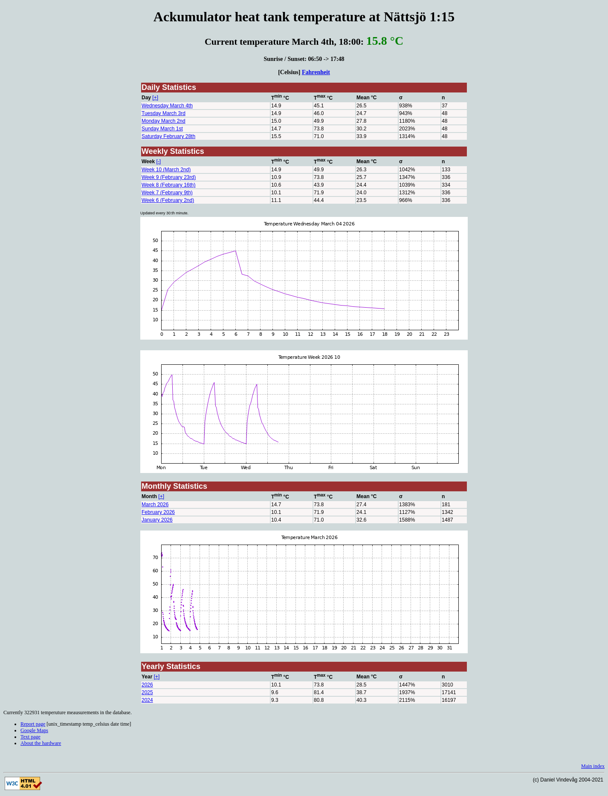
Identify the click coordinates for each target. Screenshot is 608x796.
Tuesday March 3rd (163, 113)
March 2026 (155, 505)
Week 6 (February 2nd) (168, 200)
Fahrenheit (316, 72)
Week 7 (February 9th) (167, 193)
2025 (147, 692)
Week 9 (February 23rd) (169, 177)
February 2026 (158, 512)
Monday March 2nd (163, 121)
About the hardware (40, 743)
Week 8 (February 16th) (169, 185)
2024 (147, 700)
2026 (147, 685)
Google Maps (34, 730)
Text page (30, 737)
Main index (593, 766)
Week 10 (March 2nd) (166, 170)
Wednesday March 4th (167, 106)
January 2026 (157, 520)
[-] (158, 161)
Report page (32, 724)
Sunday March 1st (162, 129)
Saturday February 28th (168, 136)
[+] (155, 98)
